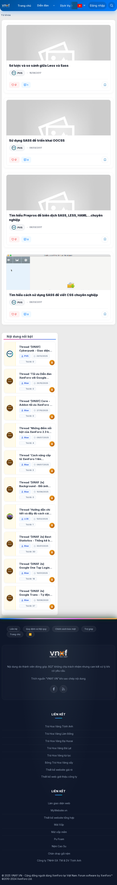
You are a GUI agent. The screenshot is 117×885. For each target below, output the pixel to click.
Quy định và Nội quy (36, 629)
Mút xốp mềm (59, 831)
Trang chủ (24, 5)
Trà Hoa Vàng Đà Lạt (59, 748)
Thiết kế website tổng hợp (59, 817)
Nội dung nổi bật (20, 336)
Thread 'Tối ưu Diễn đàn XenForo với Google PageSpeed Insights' (35, 376)
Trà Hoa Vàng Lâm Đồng (59, 733)
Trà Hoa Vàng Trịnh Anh (59, 726)
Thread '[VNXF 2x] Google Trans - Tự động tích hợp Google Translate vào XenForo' (35, 593)
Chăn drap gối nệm (59, 853)
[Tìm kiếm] (111, 5)
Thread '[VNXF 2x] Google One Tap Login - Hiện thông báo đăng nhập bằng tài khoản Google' (35, 565)
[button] (53, 5)
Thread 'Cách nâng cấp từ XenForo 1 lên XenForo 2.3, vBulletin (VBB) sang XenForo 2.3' (35, 457)
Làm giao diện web (59, 803)
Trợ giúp (88, 629)
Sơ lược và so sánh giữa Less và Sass (39, 65)
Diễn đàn (43, 5)
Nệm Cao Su (59, 846)
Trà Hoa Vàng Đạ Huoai (59, 740)
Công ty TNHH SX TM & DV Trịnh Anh (59, 860)
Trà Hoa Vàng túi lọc (59, 755)
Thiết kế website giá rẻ (59, 769)
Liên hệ (13, 629)
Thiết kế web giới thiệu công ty (59, 776)
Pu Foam (59, 839)
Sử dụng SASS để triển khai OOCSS (37, 140)
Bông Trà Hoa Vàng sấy (59, 762)
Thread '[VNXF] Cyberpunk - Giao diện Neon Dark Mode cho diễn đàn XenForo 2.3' (34, 348)
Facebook (53, 689)
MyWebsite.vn (59, 810)
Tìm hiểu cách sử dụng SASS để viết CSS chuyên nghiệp (53, 295)
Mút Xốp (59, 824)
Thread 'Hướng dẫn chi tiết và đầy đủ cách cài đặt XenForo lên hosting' (34, 511)
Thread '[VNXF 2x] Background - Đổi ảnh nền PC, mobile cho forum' (33, 484)
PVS (19, 73)
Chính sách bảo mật (65, 629)
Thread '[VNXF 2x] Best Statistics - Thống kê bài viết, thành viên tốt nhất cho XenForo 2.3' (35, 538)
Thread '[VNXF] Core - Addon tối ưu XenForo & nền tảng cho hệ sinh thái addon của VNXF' (35, 403)
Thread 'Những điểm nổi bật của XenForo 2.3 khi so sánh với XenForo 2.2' (36, 430)
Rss (63, 689)
